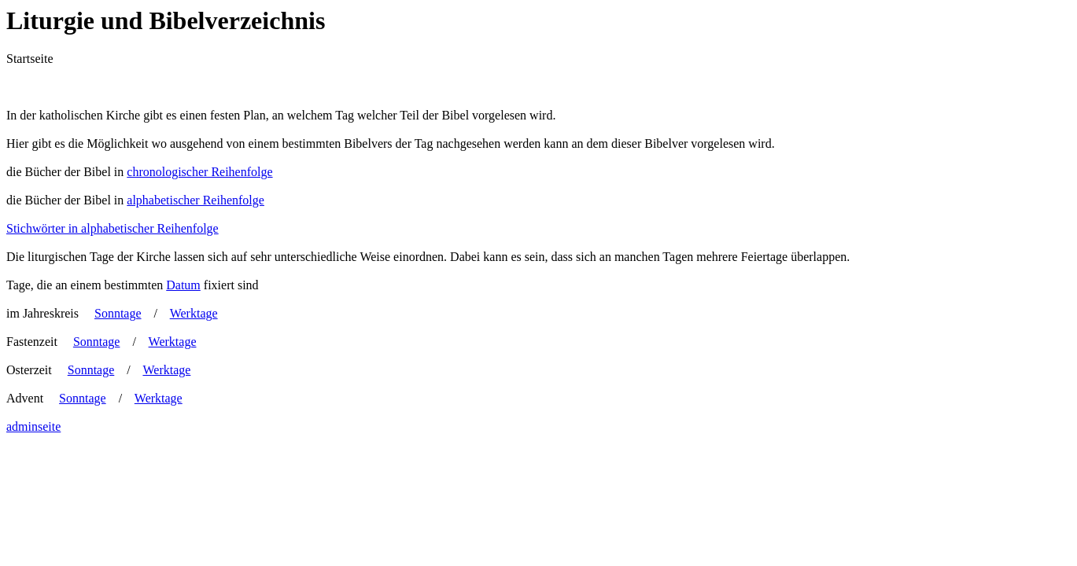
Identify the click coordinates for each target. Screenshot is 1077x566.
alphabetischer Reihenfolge (195, 200)
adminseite (33, 426)
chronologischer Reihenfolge (199, 171)
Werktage (194, 313)
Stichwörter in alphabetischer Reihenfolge (112, 228)
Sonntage (118, 313)
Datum (183, 285)
